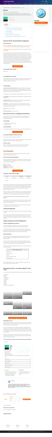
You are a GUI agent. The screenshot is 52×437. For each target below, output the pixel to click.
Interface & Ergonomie (9, 33)
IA (21, 3)
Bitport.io (6, 297)
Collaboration (10, 3)
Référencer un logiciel (42, 435)
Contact (29, 435)
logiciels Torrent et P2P (8, 89)
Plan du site (32, 435)
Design (19, 3)
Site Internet (6, 345)
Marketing (25, 3)
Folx (5, 317)
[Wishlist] (46, 1)
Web (47, 3)
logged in (9, 413)
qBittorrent (16, 317)
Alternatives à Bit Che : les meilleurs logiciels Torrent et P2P (15, 36)
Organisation (30, 3)
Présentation (26, 435)
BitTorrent (6, 307)
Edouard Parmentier (11, 384)
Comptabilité (15, 3)
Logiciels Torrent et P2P (27, 94)
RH (38, 3)
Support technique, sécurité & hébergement (13, 34)
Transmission (25, 317)
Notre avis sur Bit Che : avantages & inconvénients (14, 29)
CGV (38, 435)
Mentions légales (36, 435)
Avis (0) (10, 24)
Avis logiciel (6, 24)
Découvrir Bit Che (41, 22)
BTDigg (15, 307)
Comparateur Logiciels (6, 7)
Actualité (5, 3)
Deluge (24, 307)
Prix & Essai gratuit (9, 31)
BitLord (24, 297)
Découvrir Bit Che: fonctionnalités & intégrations (14, 28)
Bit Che (15, 297)
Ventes (45, 3)
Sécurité (41, 3)
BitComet (17, 429)
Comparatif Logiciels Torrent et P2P (16, 7)
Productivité (35, 3)
